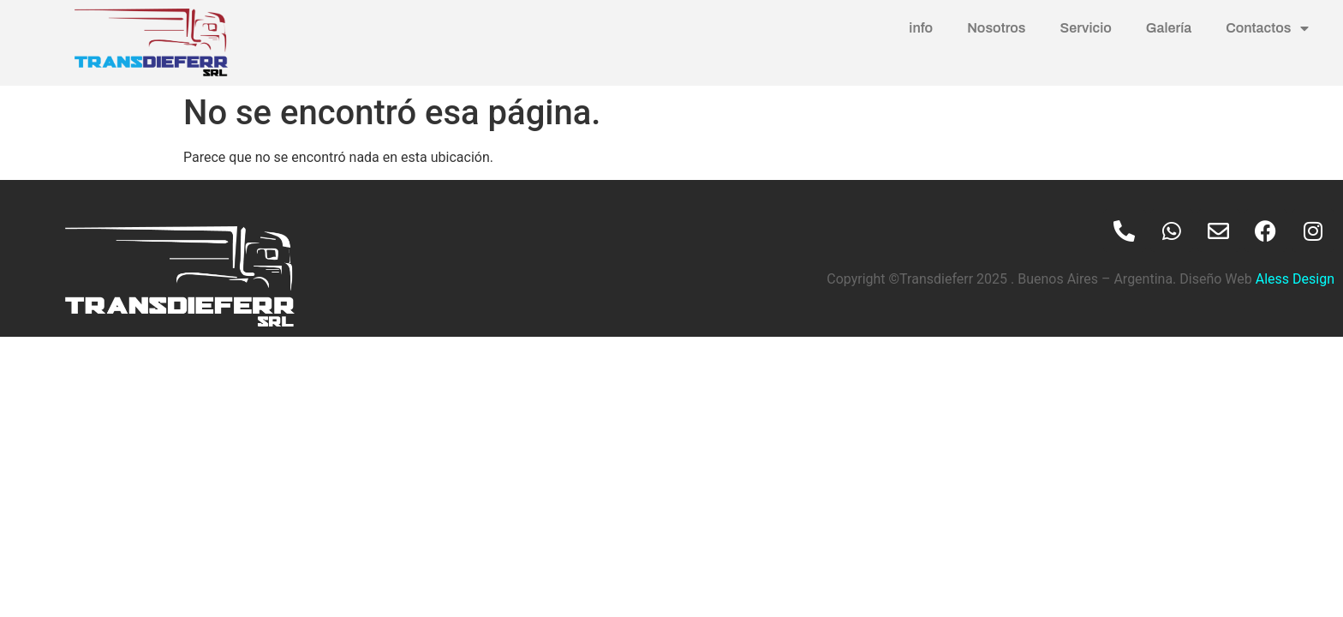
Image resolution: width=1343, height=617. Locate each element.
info (921, 28)
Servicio (1086, 28)
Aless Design (1293, 279)
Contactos (1267, 28)
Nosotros (996, 28)
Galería (1168, 28)
